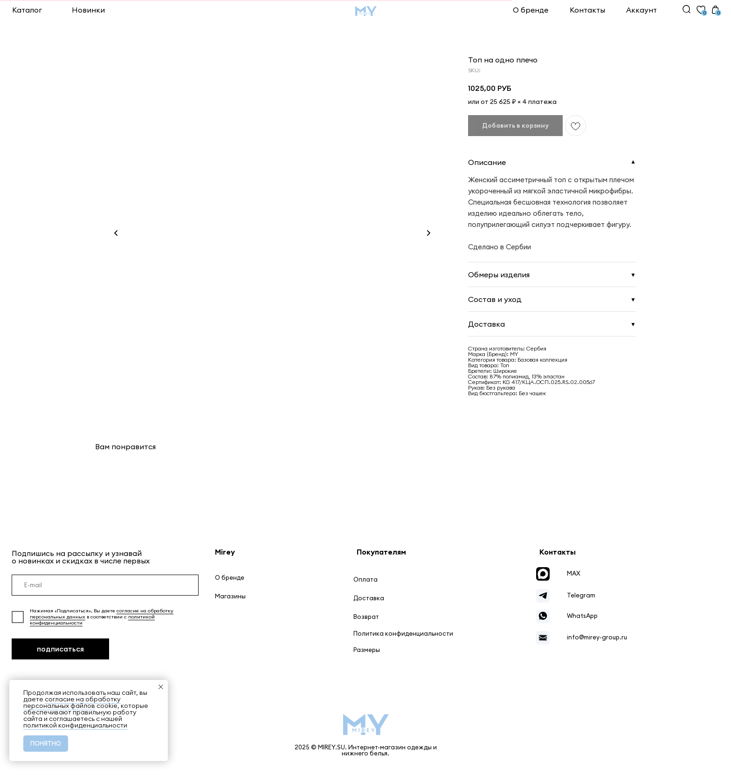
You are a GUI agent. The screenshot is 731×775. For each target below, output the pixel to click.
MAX (573, 573)
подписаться (60, 648)
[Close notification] (161, 687)
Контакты (587, 9)
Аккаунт (641, 9)
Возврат (366, 617)
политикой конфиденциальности (75, 725)
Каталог (27, 9)
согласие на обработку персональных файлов (72, 702)
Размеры (366, 650)
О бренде (530, 9)
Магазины (230, 596)
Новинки (88, 9)
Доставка (368, 598)
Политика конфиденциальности (403, 634)
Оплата (365, 579)
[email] (105, 585)
